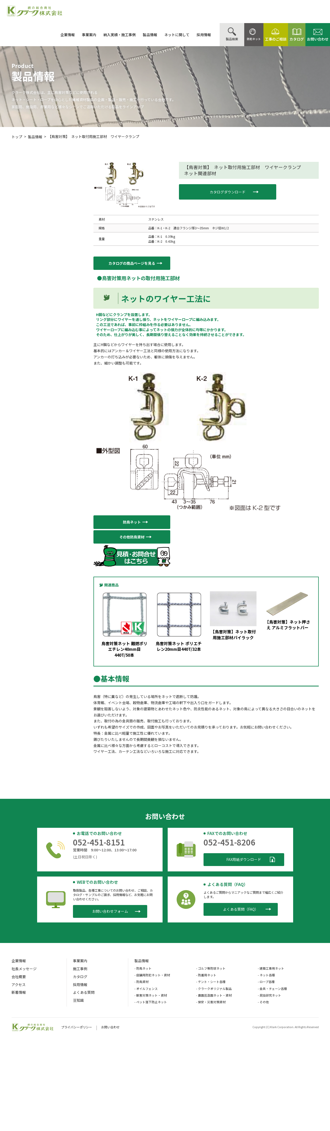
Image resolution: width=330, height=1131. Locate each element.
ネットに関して (164, 34)
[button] (131, 263)
